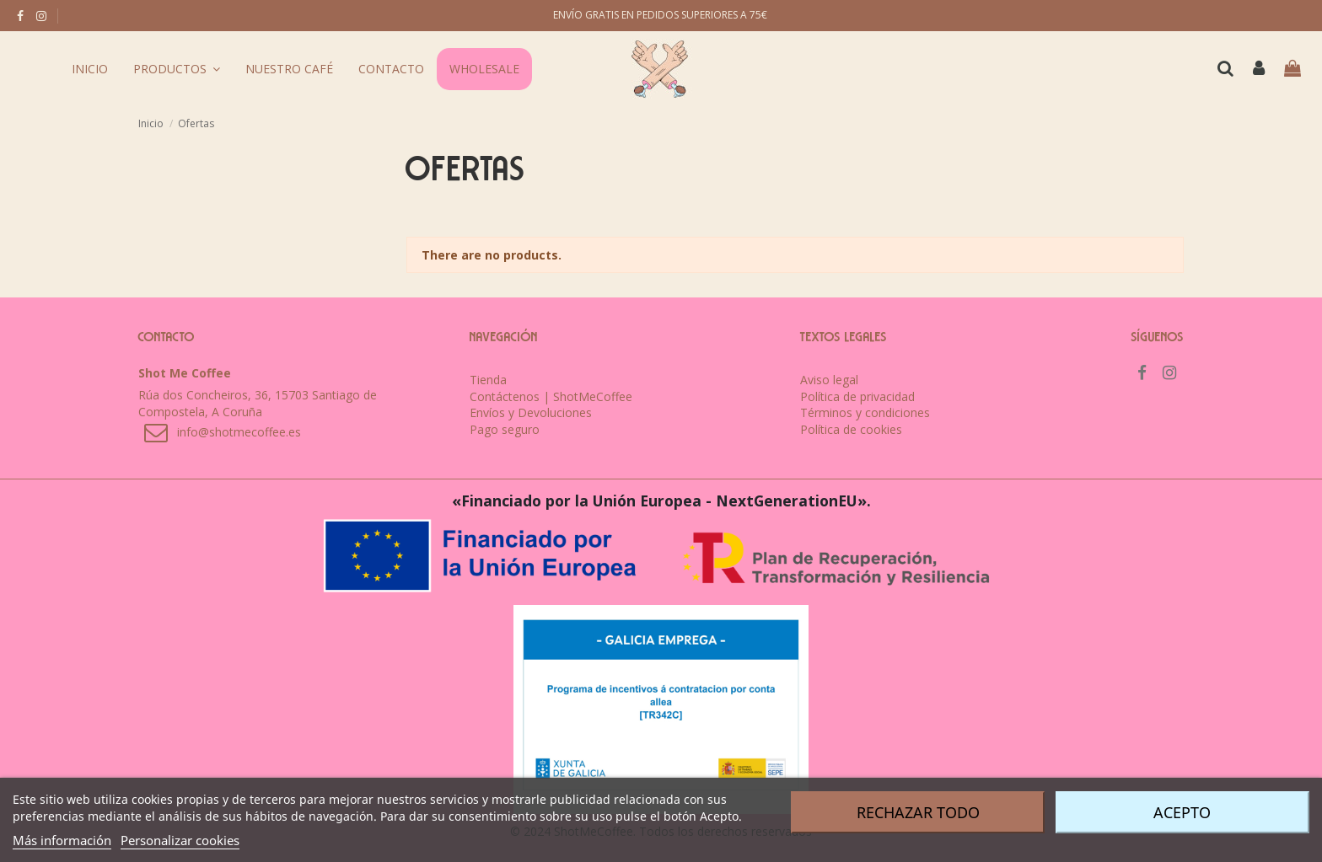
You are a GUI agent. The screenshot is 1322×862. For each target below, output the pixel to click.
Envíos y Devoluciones (531, 412)
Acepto (1182, 812)
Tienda (488, 380)
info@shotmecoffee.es (239, 432)
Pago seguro (505, 429)
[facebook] (20, 16)
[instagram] (41, 16)
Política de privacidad (857, 396)
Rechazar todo (918, 812)
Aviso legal (829, 380)
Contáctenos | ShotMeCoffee (551, 396)
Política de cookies (851, 429)
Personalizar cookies (180, 840)
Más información (62, 840)
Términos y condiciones (865, 412)
